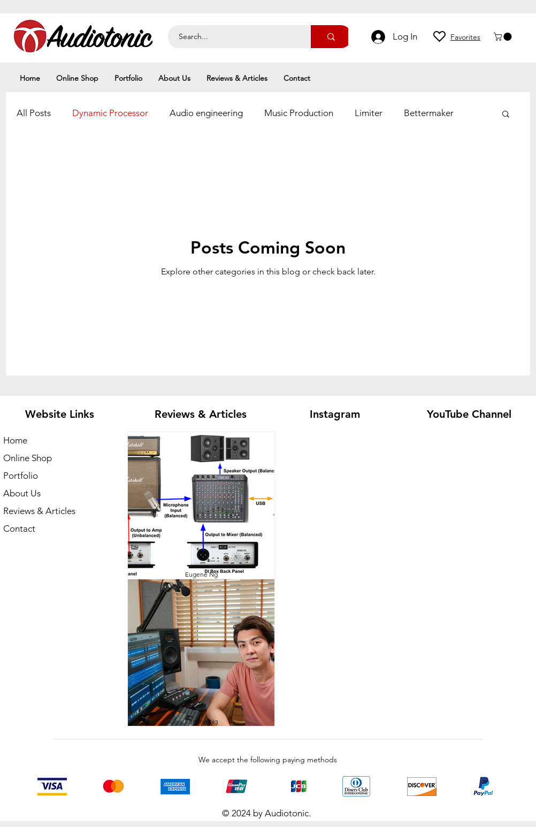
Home (15, 440)
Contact (19, 528)
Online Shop (27, 458)
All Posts (34, 113)
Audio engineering (206, 113)
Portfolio (20, 475)
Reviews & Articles (39, 511)
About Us (22, 493)
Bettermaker (429, 113)
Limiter (368, 113)
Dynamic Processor (110, 113)
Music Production (298, 113)
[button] (504, 37)
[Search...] (233, 36)
